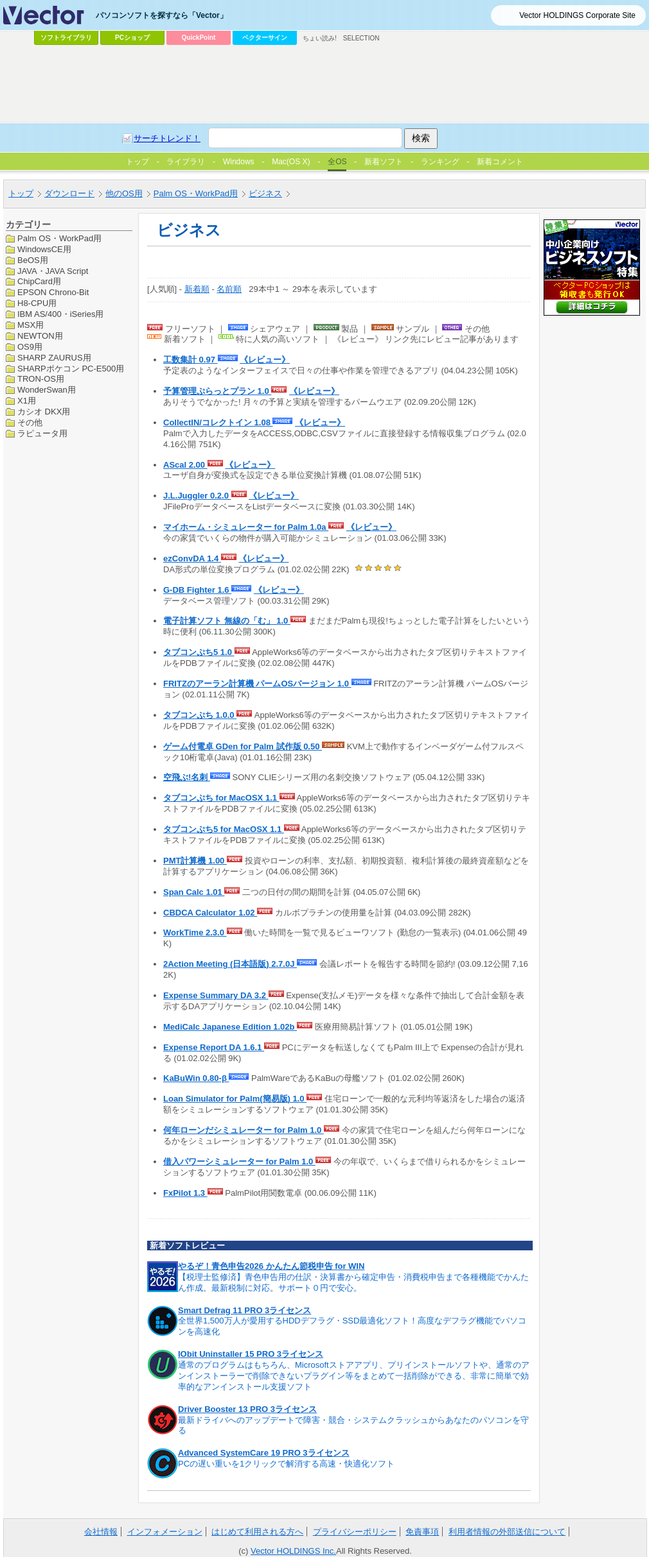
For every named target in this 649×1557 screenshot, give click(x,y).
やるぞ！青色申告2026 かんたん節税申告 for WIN (271, 1266)
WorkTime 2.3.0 (195, 932)
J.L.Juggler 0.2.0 (197, 495)
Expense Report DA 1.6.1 (213, 1047)
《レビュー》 (265, 359)
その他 (29, 422)
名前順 (229, 289)
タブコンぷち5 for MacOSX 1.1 (223, 829)
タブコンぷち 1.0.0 (199, 715)
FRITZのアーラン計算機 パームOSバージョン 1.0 (257, 683)
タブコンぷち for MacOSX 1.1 (221, 798)
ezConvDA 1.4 (192, 558)
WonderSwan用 (46, 390)
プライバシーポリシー (354, 1531)
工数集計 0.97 (190, 359)
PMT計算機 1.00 (195, 860)
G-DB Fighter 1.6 (197, 590)
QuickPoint (199, 37)
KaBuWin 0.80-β (196, 1078)
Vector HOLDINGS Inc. (293, 1551)
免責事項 (422, 1531)
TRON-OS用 (40, 379)
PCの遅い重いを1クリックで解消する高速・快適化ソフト (286, 1463)
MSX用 (30, 325)
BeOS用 (32, 260)
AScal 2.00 (185, 465)
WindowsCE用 (44, 249)
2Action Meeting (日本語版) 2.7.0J (230, 964)
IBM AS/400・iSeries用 (60, 314)
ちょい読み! (320, 38)
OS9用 (29, 347)
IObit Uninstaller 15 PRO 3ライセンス (250, 1354)
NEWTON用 (40, 336)
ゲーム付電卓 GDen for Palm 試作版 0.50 (242, 746)
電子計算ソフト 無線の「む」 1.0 (226, 620)
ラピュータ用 (42, 433)
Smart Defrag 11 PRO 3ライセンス (244, 1310)
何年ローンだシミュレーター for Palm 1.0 (243, 1130)
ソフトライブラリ (66, 37)
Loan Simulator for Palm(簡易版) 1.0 (235, 1098)
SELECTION (361, 38)
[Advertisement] (241, 145)
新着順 (196, 289)
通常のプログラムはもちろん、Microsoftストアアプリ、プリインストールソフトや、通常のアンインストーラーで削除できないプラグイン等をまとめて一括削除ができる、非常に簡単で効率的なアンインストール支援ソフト (353, 1375)
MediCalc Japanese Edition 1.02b (230, 1027)
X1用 (26, 400)
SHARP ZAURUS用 (54, 357)
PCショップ (132, 37)
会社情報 (101, 1531)
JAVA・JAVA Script (52, 271)
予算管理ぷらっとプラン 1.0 (217, 391)
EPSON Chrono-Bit (53, 292)
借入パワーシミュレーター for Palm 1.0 (239, 1161)
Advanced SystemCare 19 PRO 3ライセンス (264, 1453)
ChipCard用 (39, 281)
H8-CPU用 (37, 303)
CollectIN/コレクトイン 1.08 (217, 422)
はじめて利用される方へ (257, 1531)
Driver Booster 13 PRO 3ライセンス (247, 1409)
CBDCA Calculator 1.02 (210, 912)
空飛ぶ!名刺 (186, 777)
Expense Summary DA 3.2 (216, 995)
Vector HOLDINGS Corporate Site (577, 15)
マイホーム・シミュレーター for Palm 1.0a (245, 527)
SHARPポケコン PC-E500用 (70, 368)
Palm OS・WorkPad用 (59, 238)
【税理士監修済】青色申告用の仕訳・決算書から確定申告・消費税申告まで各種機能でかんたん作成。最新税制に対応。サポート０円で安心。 (353, 1282)
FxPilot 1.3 (185, 1193)
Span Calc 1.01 (193, 892)
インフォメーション (164, 1531)
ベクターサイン (264, 37)
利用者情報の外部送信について (507, 1531)
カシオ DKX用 (43, 411)
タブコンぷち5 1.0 (199, 652)
